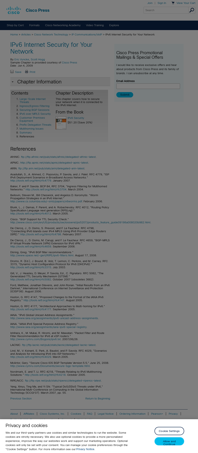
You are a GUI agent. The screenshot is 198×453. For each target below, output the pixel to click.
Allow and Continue (169, 443)
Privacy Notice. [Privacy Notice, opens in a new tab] (85, 449)
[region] (99, 436)
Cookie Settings (169, 431)
